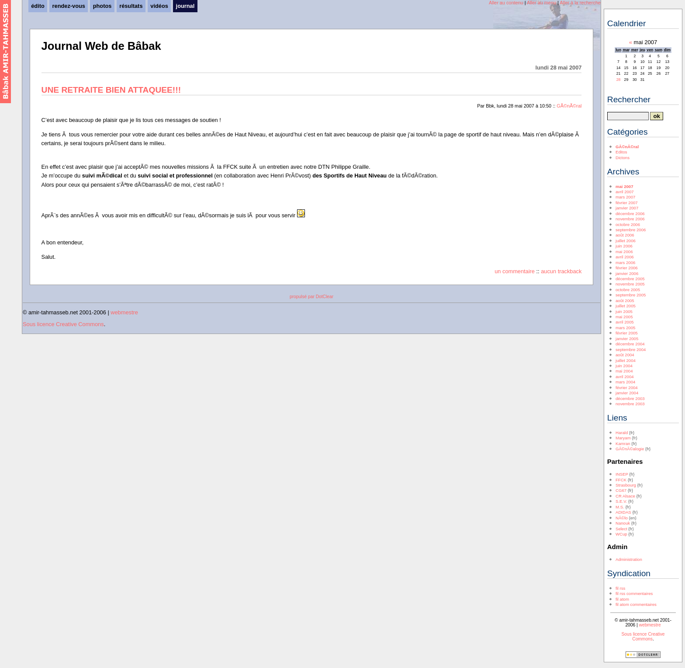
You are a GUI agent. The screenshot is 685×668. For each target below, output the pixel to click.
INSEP (622, 474)
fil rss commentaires (634, 593)
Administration (629, 559)
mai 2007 (624, 186)
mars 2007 (625, 197)
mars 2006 (625, 262)
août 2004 (625, 354)
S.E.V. (621, 501)
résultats (130, 6)
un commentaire (515, 271)
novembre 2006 (630, 218)
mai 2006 (624, 251)
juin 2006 (624, 246)
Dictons (623, 157)
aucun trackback (561, 271)
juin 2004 (624, 365)
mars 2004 (625, 381)
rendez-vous (68, 6)
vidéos (159, 6)
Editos (621, 152)
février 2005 (627, 333)
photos (102, 6)
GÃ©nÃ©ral (569, 105)
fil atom (622, 599)
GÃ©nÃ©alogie (630, 448)
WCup (621, 534)
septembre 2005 (631, 294)
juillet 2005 (626, 305)
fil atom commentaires (636, 604)
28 (618, 79)
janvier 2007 (627, 207)
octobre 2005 (628, 289)
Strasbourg (626, 485)
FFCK (621, 479)
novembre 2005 (630, 284)
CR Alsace (625, 496)
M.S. (620, 506)
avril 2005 (625, 322)
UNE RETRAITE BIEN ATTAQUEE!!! (111, 89)
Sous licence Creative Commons (63, 324)
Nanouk (623, 523)
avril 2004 (625, 376)
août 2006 (625, 235)
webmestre (124, 312)
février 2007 (627, 202)
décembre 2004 (630, 343)
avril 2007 (625, 191)
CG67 (621, 490)
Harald (622, 432)
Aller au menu (541, 2)
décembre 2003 (630, 398)
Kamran (623, 443)
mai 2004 (624, 371)
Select (621, 528)
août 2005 (625, 300)
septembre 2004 (631, 349)
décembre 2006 (630, 213)
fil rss (620, 588)
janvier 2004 (627, 392)
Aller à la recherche (580, 2)
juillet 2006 (626, 240)
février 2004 (627, 387)
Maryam (623, 437)
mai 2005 (624, 316)
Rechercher (628, 99)
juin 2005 (624, 311)
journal (185, 6)
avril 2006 (625, 256)
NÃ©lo (622, 517)
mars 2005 (625, 327)
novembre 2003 (630, 403)
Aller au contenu (506, 2)
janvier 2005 (627, 338)
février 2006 (627, 267)
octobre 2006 (628, 224)
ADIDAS (623, 512)
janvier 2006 (627, 273)
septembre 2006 (631, 229)
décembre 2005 (630, 278)
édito (38, 6)
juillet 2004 (626, 360)
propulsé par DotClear (311, 296)
